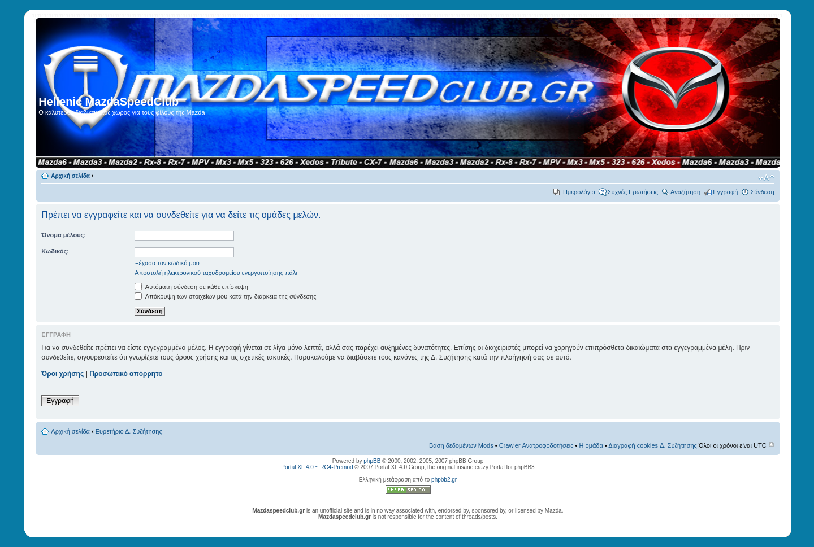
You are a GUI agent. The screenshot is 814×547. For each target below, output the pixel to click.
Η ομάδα (591, 445)
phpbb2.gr (444, 479)
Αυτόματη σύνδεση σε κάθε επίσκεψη (191, 286)
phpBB (371, 461)
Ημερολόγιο (579, 192)
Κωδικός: (55, 251)
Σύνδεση (762, 192)
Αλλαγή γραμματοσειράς (766, 178)
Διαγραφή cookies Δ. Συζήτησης (652, 445)
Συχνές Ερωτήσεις (633, 192)
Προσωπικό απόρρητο (125, 374)
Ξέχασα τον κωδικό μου (167, 263)
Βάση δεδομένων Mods (461, 445)
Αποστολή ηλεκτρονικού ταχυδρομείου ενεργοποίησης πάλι (216, 272)
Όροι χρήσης (62, 374)
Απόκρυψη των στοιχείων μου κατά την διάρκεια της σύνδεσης (225, 296)
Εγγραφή (725, 192)
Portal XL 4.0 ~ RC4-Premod (317, 467)
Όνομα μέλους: (63, 234)
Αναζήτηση (685, 192)
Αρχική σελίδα (70, 176)
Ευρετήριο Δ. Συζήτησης (129, 431)
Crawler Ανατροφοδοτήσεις (536, 445)
